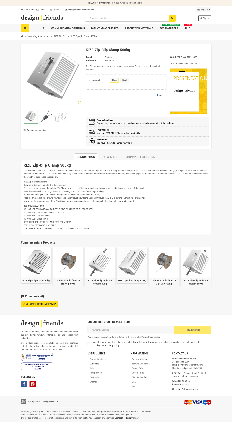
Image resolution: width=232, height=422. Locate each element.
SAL (134, 382)
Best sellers (95, 377)
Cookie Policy (138, 373)
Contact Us (56, 9)
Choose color (95, 80)
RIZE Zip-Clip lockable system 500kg (196, 282)
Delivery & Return (139, 359)
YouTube (33, 384)
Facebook (24, 384)
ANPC (134, 386)
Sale (92, 368)
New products (96, 373)
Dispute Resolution (140, 377)
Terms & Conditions (141, 364)
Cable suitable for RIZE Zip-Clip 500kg (164, 282)
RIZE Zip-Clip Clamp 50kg (36, 280)
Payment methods (98, 359)
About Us (42, 9)
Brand (89, 57)
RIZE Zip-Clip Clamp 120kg (132, 280)
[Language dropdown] (203, 9)
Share (161, 95)
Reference (91, 60)
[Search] (130, 18)
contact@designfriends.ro (186, 389)
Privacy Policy (113, 345)
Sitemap (93, 382)
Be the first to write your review (39, 304)
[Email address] (131, 330)
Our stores (94, 364)
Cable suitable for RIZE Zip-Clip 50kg (68, 282)
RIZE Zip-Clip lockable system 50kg (100, 282)
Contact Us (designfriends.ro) (127, 418)
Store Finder (28, 9)
